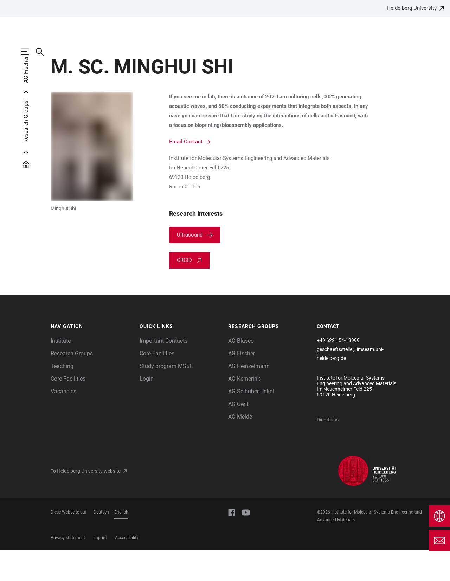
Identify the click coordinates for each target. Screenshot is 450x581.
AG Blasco (241, 371)
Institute (66, 50)
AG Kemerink (244, 409)
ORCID (184, 291)
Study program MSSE (166, 396)
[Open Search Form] (43, 51)
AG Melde (240, 447)
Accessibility (127, 568)
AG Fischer (241, 384)
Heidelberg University (412, 8)
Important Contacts (163, 371)
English (121, 542)
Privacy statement (68, 568)
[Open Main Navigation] (28, 51)
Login (147, 409)
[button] (92, 357)
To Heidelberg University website (86, 501)
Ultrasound (189, 265)
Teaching (169, 50)
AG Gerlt (238, 434)
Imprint (100, 568)
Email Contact (185, 172)
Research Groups (117, 50)
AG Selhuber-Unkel (251, 422)
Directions (328, 450)
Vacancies (63, 422)
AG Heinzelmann (249, 396)
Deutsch (101, 542)
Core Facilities (216, 50)
